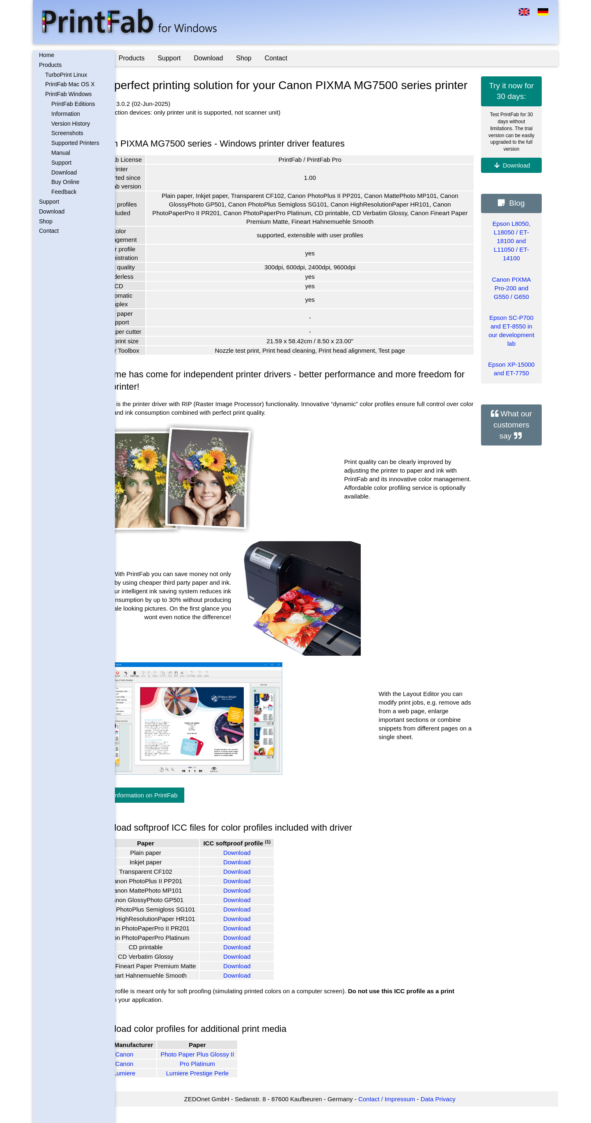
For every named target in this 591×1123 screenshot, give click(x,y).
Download (64, 172)
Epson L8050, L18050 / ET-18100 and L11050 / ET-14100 (511, 241)
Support (61, 162)
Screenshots (67, 133)
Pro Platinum (231, 1079)
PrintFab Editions (73, 104)
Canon (158, 1070)
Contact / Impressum (403, 1115)
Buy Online (65, 182)
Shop (46, 221)
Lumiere (158, 1089)
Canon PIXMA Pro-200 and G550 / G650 (511, 288)
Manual (60, 152)
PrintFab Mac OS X (70, 84)
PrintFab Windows (68, 94)
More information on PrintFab (171, 811)
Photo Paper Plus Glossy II (231, 1070)
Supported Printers (75, 143)
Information (65, 113)
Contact (49, 230)
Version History (70, 123)
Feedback (63, 191)
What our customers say (512, 424)
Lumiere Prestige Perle (230, 1089)
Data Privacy (455, 1115)
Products (50, 65)
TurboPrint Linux (66, 74)
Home (46, 55)
